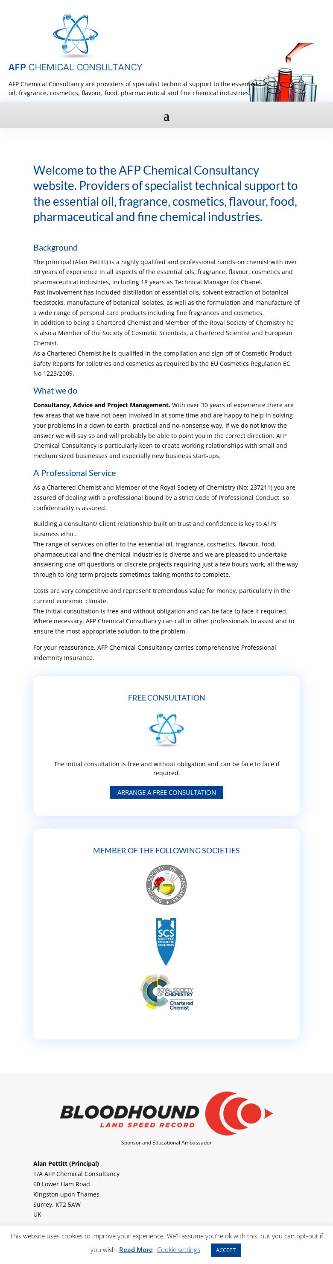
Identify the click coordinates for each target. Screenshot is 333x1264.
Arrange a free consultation (166, 792)
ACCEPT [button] (226, 1250)
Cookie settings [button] (178, 1249)
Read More (136, 1249)
